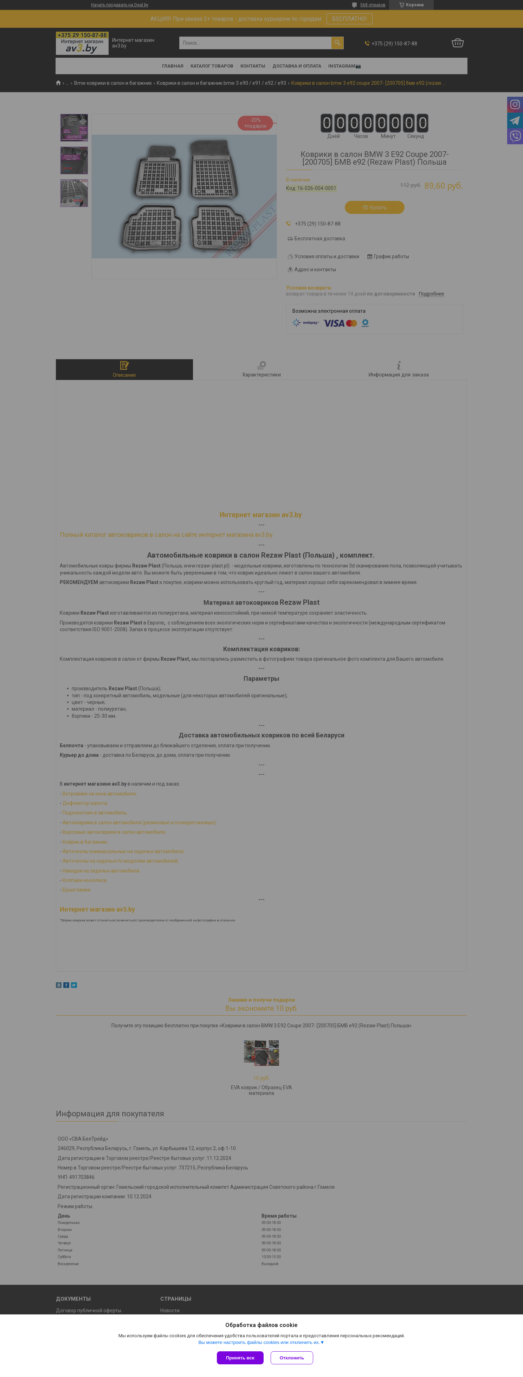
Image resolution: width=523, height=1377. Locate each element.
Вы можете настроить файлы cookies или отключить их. (259, 1342)
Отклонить (292, 1357)
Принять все (240, 1357)
